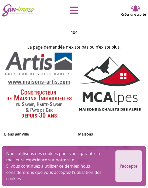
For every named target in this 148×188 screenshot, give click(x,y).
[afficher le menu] (74, 10)
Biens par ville (16, 134)
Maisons (85, 134)
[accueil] (26, 10)
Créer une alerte (133, 10)
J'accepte (129, 166)
